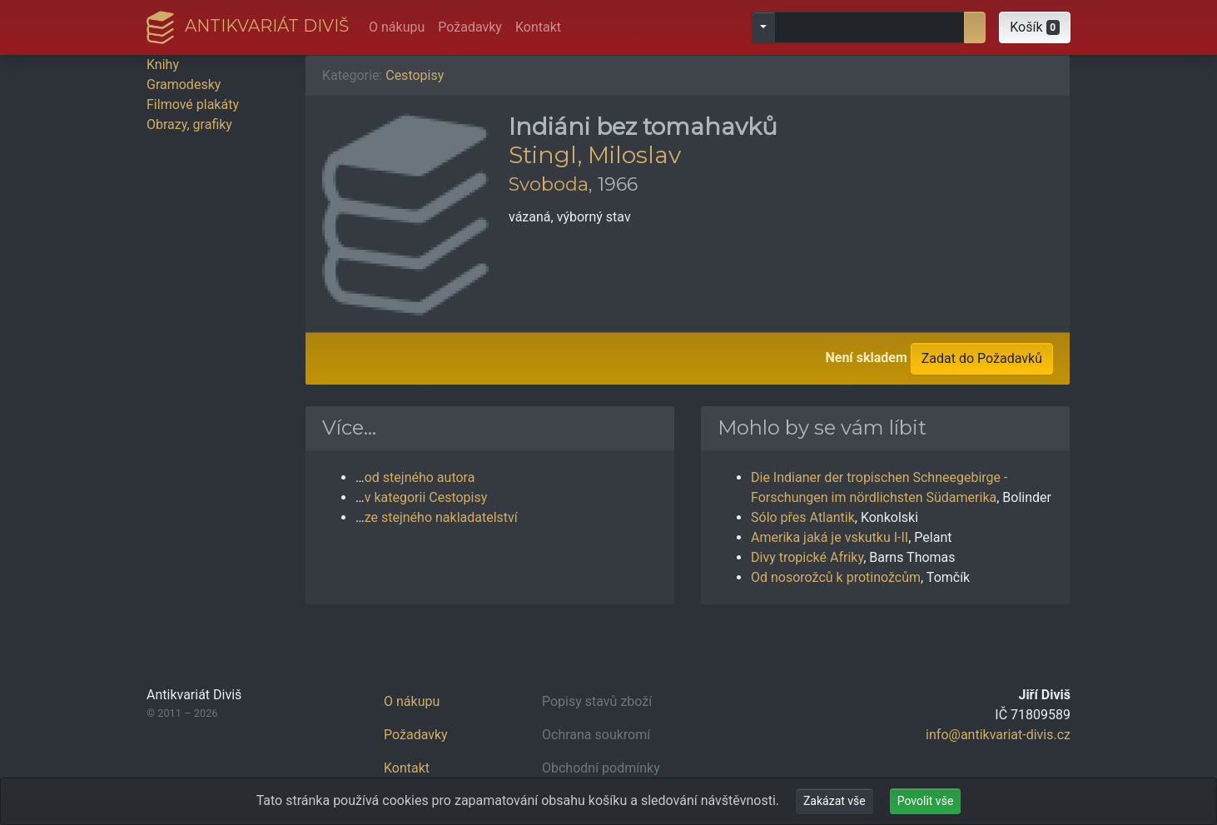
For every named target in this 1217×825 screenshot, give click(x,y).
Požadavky (470, 27)
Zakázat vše (834, 801)
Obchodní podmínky (601, 768)
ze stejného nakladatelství (441, 517)
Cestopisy (414, 75)
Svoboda (549, 184)
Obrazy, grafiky (189, 124)
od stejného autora (420, 477)
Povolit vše (925, 801)
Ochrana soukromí (596, 735)
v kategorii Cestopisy (426, 497)
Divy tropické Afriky (807, 557)
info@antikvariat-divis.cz (998, 735)
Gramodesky (184, 84)
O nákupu (397, 27)
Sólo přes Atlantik (803, 517)
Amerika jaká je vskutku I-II (829, 537)
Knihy (163, 64)
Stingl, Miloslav (595, 155)
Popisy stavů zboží (597, 701)
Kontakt (538, 27)
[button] (1034, 27)
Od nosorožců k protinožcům (836, 577)
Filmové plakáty (193, 104)
